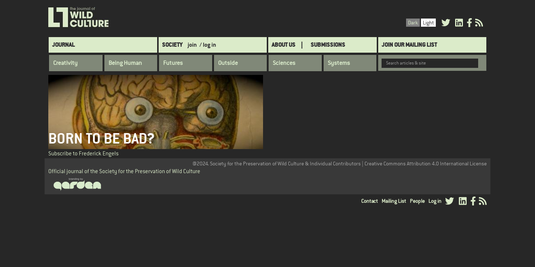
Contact (369, 201)
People (417, 201)
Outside (228, 63)
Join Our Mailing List (409, 45)
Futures (173, 63)
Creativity (65, 63)
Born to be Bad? (101, 138)
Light (428, 22)
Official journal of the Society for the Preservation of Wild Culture (124, 171)
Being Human (125, 63)
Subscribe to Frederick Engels (83, 153)
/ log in (208, 45)
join (192, 45)
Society (172, 45)
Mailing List (394, 201)
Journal (63, 45)
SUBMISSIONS (328, 45)
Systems (339, 63)
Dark (413, 22)
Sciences (284, 63)
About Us (283, 45)
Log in (434, 201)
